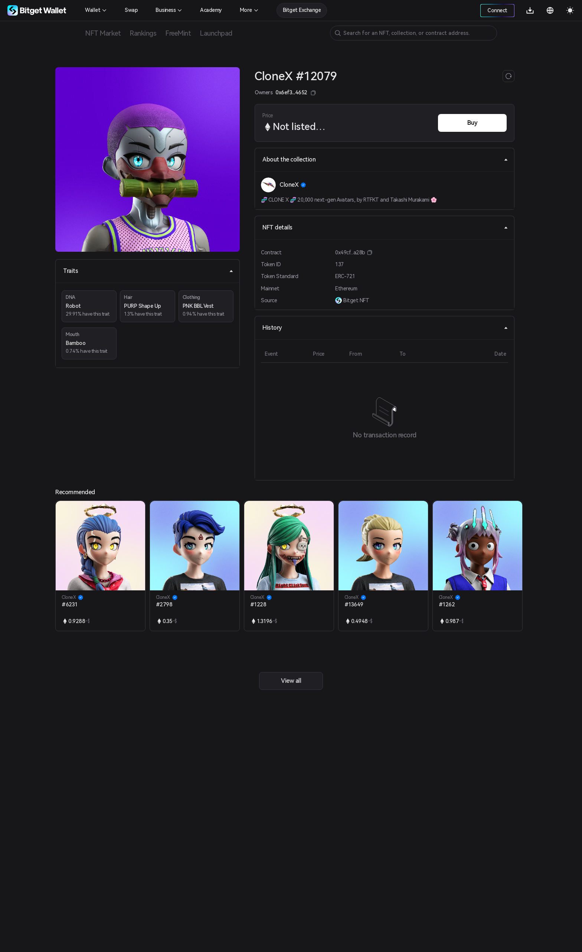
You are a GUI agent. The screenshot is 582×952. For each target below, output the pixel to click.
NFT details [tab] (385, 227)
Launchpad (216, 33)
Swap (131, 10)
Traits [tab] (148, 270)
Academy (211, 10)
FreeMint (178, 33)
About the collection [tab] (385, 159)
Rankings (143, 33)
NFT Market (103, 33)
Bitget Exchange (302, 10)
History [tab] (385, 327)
